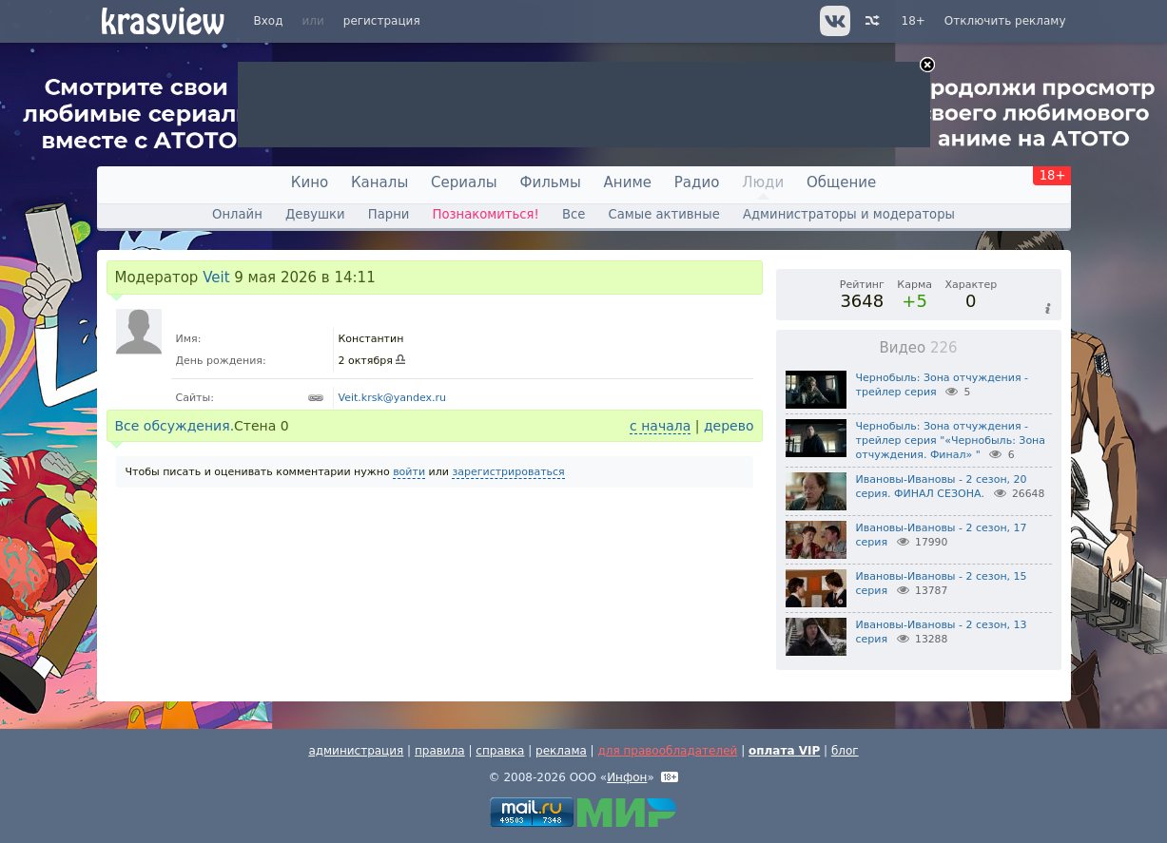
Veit (216, 277)
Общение (841, 182)
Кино (309, 182)
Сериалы (464, 182)
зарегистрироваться (508, 472)
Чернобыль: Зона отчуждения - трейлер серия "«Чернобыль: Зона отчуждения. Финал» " (951, 440)
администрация (355, 750)
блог (845, 750)
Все (573, 214)
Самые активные (664, 214)
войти (409, 472)
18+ (913, 21)
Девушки (315, 214)
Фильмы (550, 182)
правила (440, 750)
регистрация (381, 21)
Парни (389, 214)
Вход (268, 21)
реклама (561, 750)
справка (500, 750)
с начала (660, 425)
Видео (918, 347)
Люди (763, 182)
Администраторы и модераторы (849, 214)
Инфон (627, 777)
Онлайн (237, 214)
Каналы (379, 182)
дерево (729, 425)
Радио (697, 182)
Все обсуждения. (175, 425)
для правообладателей (667, 750)
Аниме (628, 182)
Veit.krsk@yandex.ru (393, 398)
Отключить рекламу (1005, 21)
